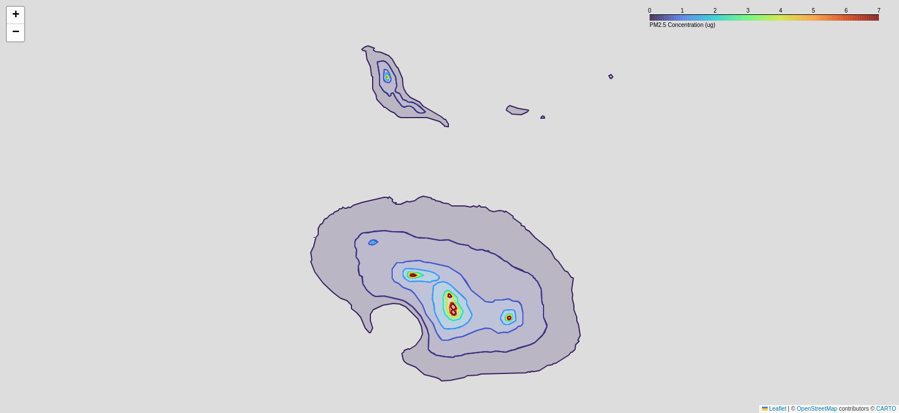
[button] (15, 15)
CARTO (886, 409)
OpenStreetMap (817, 409)
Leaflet (774, 409)
